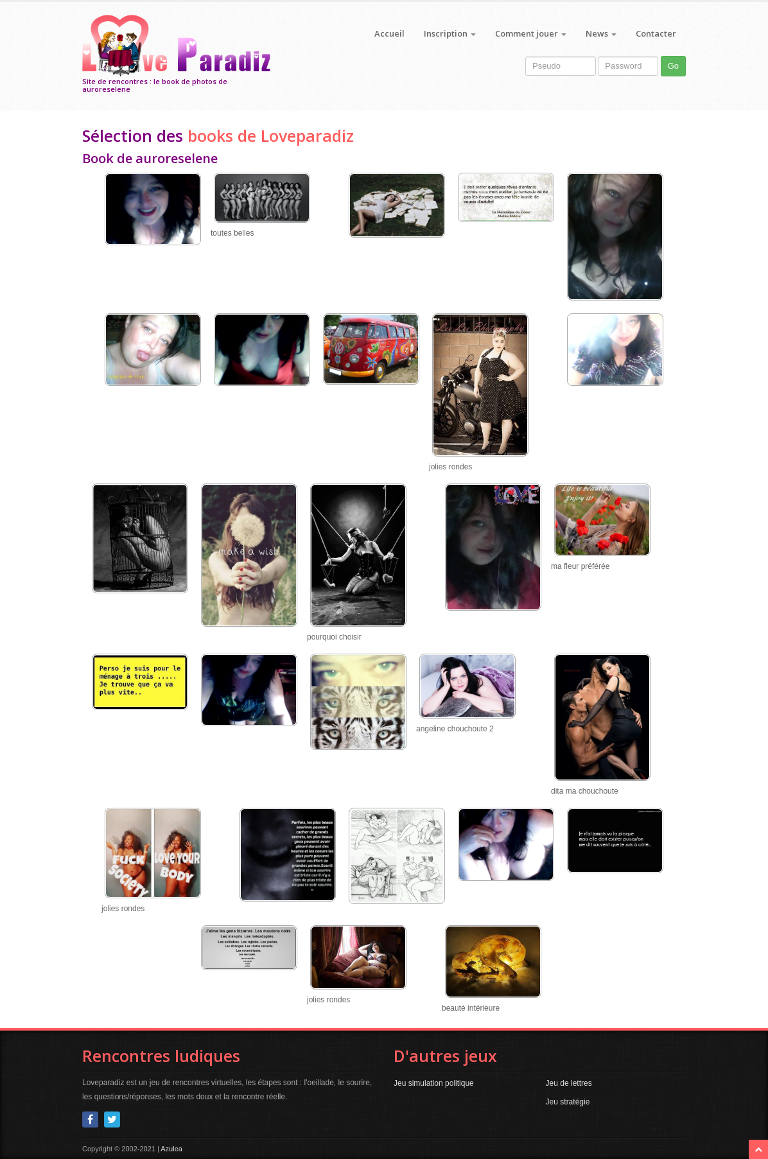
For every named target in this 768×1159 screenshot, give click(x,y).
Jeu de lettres (569, 1083)
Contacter (656, 33)
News (601, 33)
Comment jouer (530, 33)
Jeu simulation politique (434, 1083)
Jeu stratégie (568, 1101)
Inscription (450, 33)
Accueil (389, 33)
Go (673, 66)
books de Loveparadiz (271, 135)
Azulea (171, 1149)
